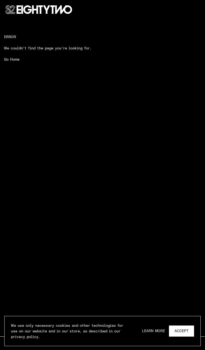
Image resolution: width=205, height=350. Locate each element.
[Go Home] (38, 9)
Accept (181, 331)
